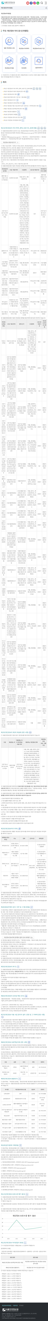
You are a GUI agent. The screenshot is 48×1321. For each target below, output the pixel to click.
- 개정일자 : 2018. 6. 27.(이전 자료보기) (11, 1283)
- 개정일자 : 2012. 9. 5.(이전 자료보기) (11, 1274)
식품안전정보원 (8, 3)
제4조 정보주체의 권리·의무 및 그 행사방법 (15, 97)
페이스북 (31, 3)
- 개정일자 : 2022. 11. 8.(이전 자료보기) (11, 1285)
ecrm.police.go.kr (20, 1171)
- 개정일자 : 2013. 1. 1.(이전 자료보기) (11, 1276)
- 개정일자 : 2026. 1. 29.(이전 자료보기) (11, 1296)
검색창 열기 (41, 3)
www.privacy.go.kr (28, 133)
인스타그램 (34, 3)
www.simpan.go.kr (27, 1190)
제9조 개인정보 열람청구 (10, 111)
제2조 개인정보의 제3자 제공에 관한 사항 (14, 91)
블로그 (37, 3)
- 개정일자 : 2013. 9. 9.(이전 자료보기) (11, 1278)
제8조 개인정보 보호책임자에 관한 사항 (14, 109)
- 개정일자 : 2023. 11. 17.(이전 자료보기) (11, 1287)
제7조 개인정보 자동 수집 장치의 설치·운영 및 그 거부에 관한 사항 (21, 106)
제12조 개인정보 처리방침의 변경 (12, 120)
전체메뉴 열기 (45, 3)
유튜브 (27, 3)
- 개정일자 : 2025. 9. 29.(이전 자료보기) (11, 1294)
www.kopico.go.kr (33, 1162)
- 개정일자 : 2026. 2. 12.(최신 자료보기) (11, 1298)
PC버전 (21, 1305)
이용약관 (15, 1305)
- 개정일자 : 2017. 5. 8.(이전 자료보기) (11, 1280)
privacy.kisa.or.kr (28, 1165)
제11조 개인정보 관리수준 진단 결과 (13, 117)
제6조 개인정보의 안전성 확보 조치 (13, 103)
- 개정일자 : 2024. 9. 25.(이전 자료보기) (11, 1292)
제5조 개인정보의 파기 (10, 100)
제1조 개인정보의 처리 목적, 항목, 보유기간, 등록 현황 (18, 88)
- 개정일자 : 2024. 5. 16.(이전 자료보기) (11, 1289)
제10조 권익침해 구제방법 (10, 114)
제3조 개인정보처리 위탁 (10, 94)
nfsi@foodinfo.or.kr (11, 1316)
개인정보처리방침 (6, 1305)
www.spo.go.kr (21, 1168)
